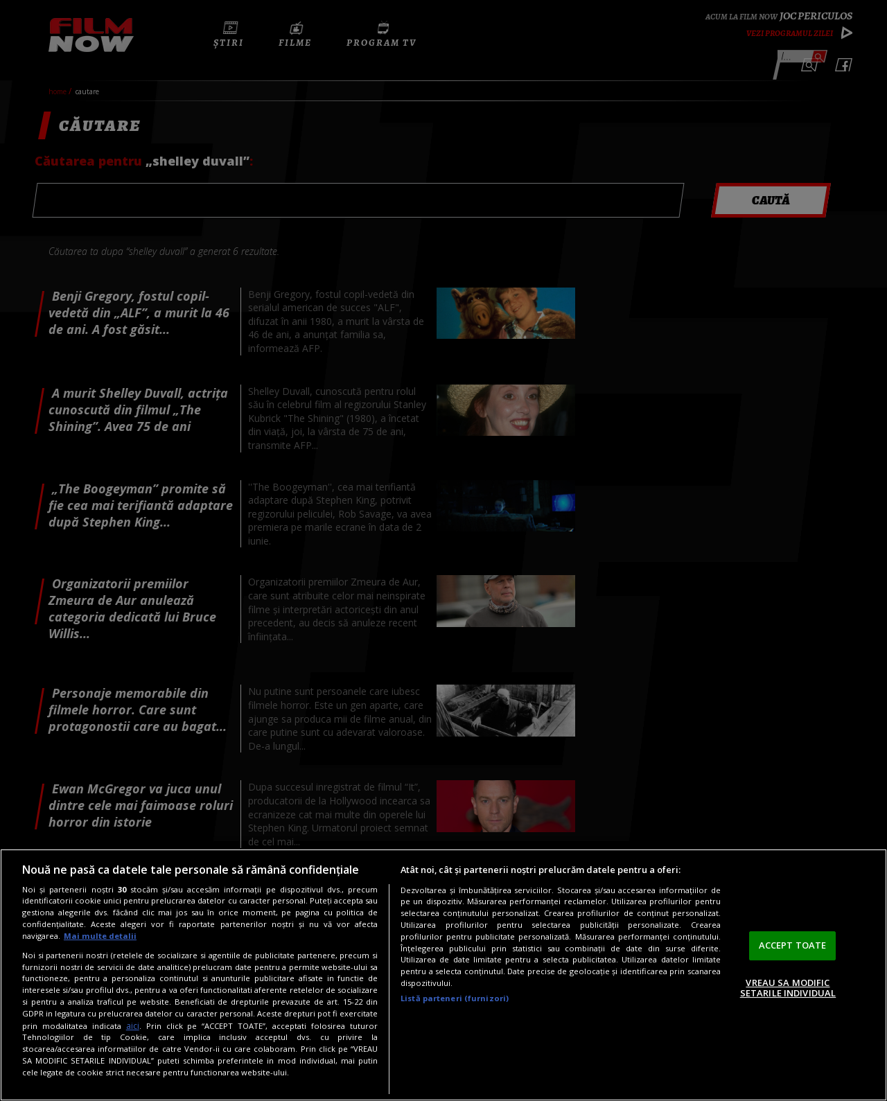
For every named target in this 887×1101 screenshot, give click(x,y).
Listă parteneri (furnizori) (455, 998)
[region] (443, 975)
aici (132, 1026)
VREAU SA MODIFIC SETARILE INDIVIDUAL (788, 988)
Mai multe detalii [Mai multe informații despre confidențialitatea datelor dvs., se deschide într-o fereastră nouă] (100, 936)
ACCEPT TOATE (793, 945)
